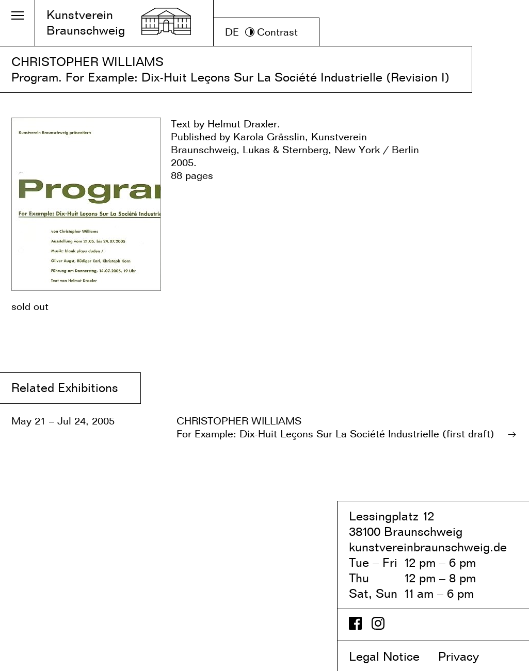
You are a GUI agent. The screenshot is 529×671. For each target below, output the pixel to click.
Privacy (467, 656)
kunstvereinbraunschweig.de (428, 546)
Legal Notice (392, 656)
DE (232, 32)
